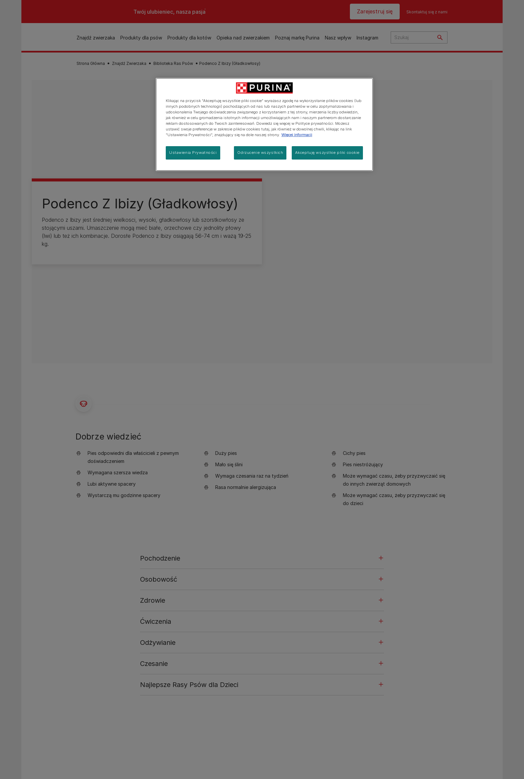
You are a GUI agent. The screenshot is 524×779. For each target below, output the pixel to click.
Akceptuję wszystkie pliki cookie (327, 152)
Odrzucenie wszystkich (260, 152)
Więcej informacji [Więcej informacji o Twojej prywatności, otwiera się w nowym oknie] (296, 134)
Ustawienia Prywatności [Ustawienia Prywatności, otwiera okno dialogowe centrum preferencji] (193, 152)
